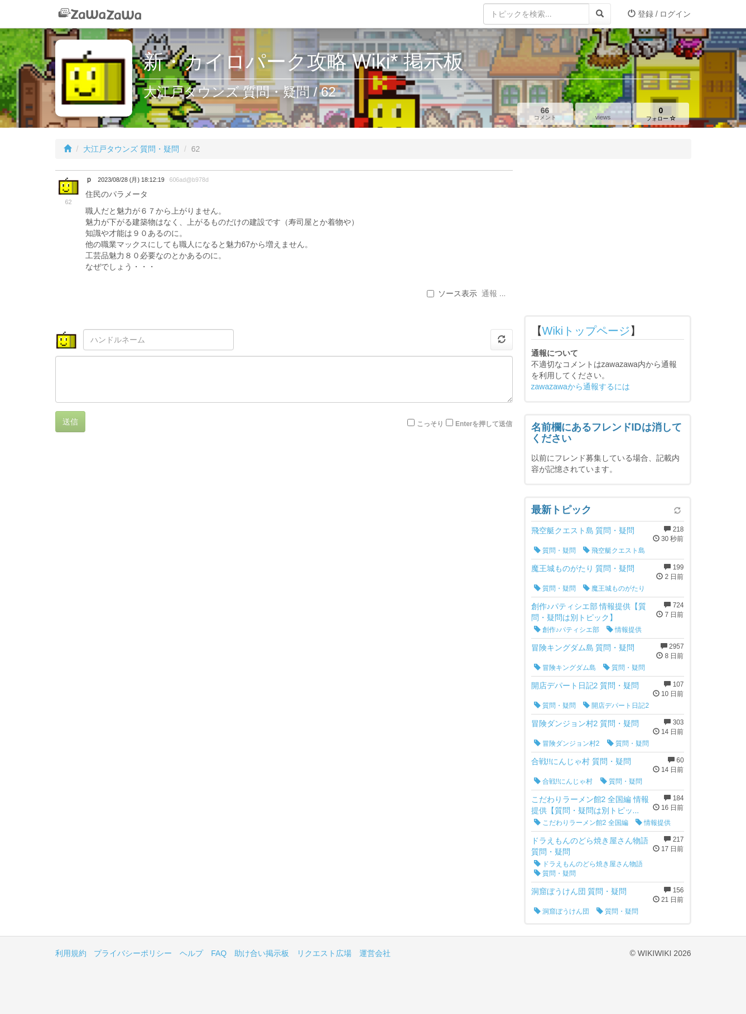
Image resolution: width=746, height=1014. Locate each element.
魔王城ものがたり (614, 588)
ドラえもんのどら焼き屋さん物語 (588, 864)
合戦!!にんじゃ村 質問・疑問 (581, 761)
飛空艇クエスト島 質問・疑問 (583, 530)
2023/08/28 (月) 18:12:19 (131, 179)
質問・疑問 (555, 550)
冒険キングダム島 (565, 668)
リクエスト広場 (324, 953)
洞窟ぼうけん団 (561, 911)
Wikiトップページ (586, 331)
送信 (70, 421)
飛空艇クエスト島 (614, 550)
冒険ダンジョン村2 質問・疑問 (585, 723)
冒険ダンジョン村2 (567, 743)
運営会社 (375, 953)
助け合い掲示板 (261, 953)
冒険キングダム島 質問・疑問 (583, 647)
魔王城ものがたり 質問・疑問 (583, 568)
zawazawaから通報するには (580, 386)
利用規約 (70, 953)
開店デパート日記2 (616, 705)
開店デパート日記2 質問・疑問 (585, 685)
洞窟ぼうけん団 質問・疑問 (579, 891)
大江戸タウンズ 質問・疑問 (131, 148)
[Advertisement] (607, 240)
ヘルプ (191, 953)
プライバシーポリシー (133, 953)
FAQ (219, 953)
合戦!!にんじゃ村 (563, 781)
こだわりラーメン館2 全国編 (581, 823)
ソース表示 (452, 293)
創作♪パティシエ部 (566, 630)
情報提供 (624, 630)
